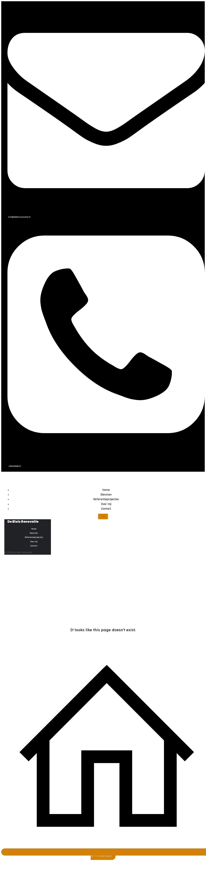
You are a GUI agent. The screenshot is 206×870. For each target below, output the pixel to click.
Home (106, 490)
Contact (106, 509)
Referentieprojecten (106, 499)
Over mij (106, 504)
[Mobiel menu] (103, 516)
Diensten (106, 495)
